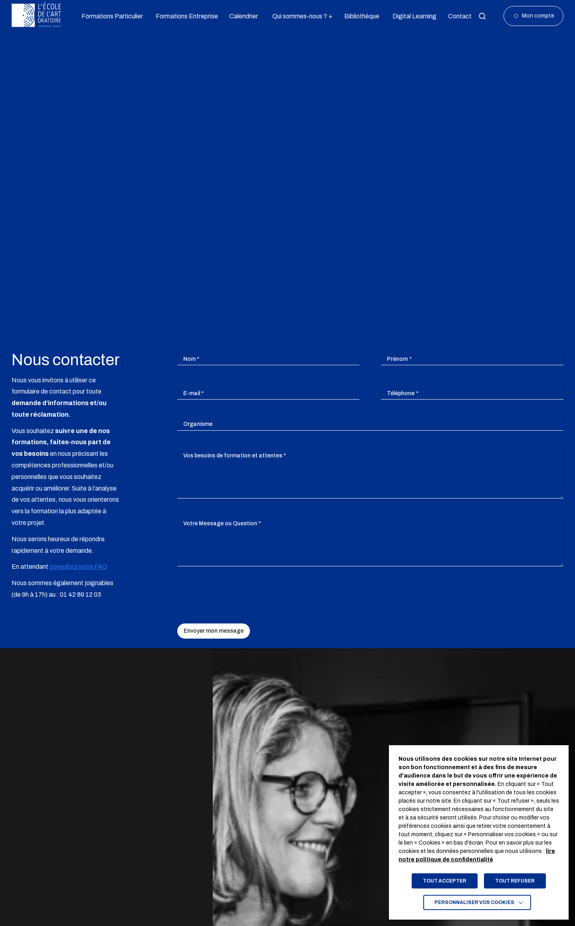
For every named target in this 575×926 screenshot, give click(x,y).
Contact (458, 16)
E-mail (193, 393)
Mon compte (538, 16)
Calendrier (242, 16)
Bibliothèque (360, 16)
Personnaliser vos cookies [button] (474, 902)
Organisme (197, 424)
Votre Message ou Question (222, 523)
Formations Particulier (109, 16)
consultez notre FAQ (79, 566)
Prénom (399, 359)
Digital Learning (412, 16)
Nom (191, 359)
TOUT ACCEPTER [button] (444, 881)
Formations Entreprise (184, 16)
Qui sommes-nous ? (299, 16)
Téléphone (402, 393)
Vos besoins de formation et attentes (234, 455)
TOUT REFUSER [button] (515, 881)
